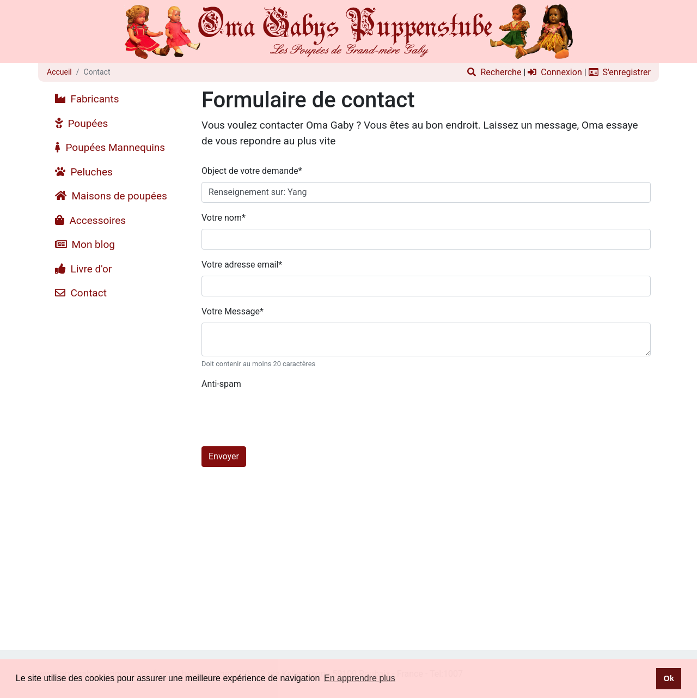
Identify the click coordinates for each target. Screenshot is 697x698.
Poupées (81, 123)
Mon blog (85, 244)
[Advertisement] (115, 469)
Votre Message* (232, 311)
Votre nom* (223, 218)
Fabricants (87, 99)
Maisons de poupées (111, 196)
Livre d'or (83, 269)
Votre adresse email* (241, 264)
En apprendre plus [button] (359, 678)
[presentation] (284, 416)
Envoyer (224, 456)
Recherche (494, 72)
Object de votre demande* (251, 171)
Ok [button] (668, 678)
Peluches (84, 172)
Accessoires (90, 220)
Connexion (555, 72)
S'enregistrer (620, 72)
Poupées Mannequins (110, 147)
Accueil (59, 72)
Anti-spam (221, 384)
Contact (81, 293)
